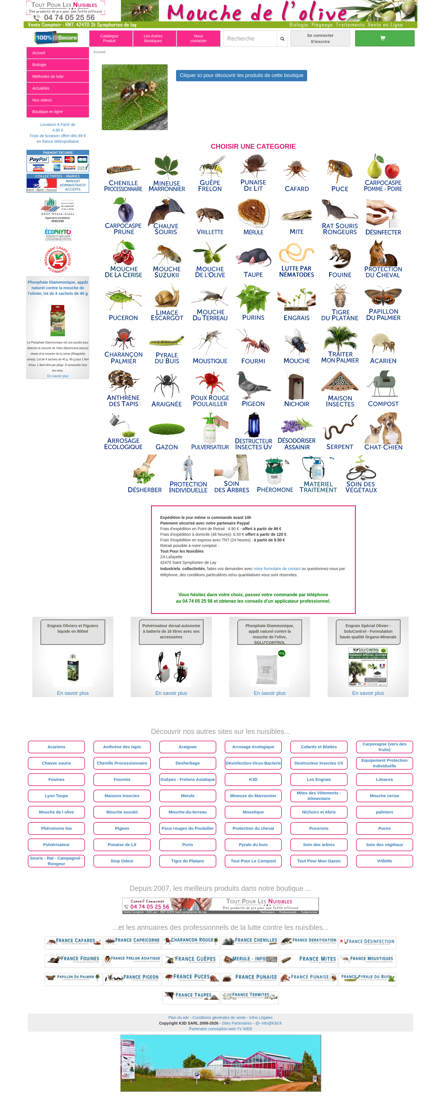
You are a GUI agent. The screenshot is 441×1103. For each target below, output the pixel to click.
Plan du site (178, 1017)
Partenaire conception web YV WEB (220, 1029)
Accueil (99, 52)
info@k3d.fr (272, 1023)
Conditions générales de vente (219, 1017)
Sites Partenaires (237, 1023)
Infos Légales (261, 1017)
